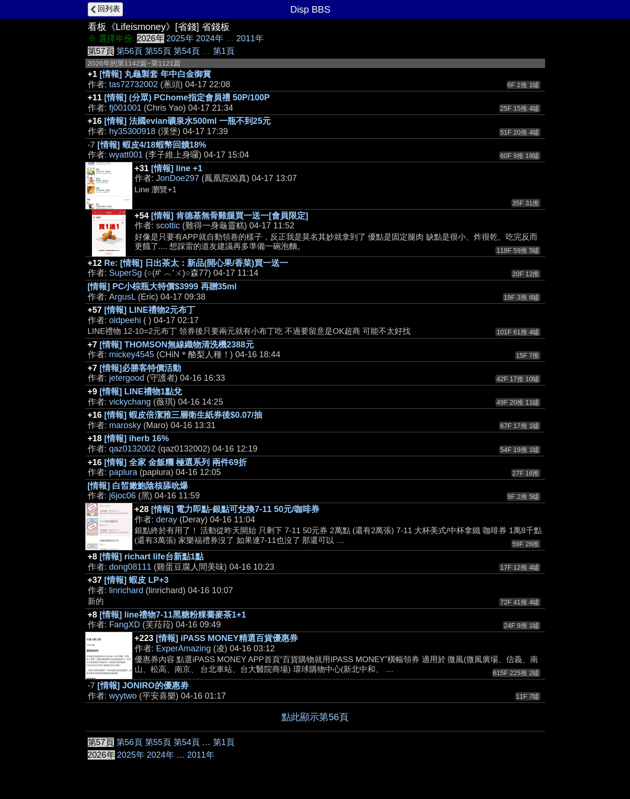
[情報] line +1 (177, 168)
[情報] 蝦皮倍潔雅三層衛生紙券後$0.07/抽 (183, 415)
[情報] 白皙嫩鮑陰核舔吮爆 (138, 485)
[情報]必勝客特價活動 (140, 368)
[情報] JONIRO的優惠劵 (143, 685)
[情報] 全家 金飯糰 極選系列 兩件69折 (175, 462)
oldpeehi (125, 320)
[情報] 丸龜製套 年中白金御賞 (155, 74)
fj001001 (125, 108)
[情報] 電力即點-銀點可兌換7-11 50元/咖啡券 (235, 509)
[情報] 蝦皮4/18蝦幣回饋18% (152, 145)
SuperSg (125, 273)
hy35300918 (132, 131)
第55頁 (158, 51)
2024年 (209, 38)
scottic (168, 225)
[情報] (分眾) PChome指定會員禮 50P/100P (187, 97)
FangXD (124, 624)
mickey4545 (131, 354)
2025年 (180, 38)
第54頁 (187, 51)
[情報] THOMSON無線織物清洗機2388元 (176, 344)
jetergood (126, 378)
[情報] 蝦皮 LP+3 (136, 580)
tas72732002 (133, 84)
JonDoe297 (177, 178)
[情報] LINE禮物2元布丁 (149, 310)
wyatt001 (126, 154)
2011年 (250, 38)
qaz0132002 (132, 448)
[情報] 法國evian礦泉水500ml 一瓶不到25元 (187, 121)
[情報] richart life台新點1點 (151, 556)
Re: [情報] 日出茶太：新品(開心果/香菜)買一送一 (196, 263)
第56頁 (129, 51)
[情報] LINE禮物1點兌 (140, 391)
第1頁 (224, 51)
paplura (123, 472)
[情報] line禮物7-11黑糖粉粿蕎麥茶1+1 (172, 614)
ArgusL (122, 297)
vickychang (130, 402)
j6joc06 (122, 495)
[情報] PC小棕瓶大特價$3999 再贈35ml (162, 286)
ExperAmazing (183, 648)
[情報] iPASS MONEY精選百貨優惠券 (227, 638)
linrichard (126, 590)
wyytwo (123, 696)
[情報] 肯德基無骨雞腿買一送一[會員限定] (229, 215)
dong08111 (130, 567)
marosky (125, 425)
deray (166, 519)
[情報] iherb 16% (136, 438)
